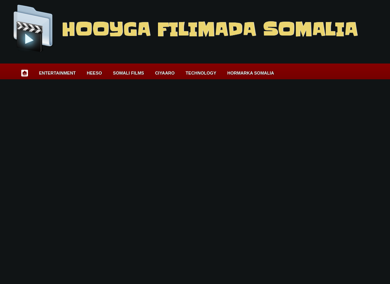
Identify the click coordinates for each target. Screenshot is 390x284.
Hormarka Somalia (250, 73)
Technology (201, 73)
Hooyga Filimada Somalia (209, 29)
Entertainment (57, 73)
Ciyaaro (165, 73)
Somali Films (128, 73)
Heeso (94, 73)
